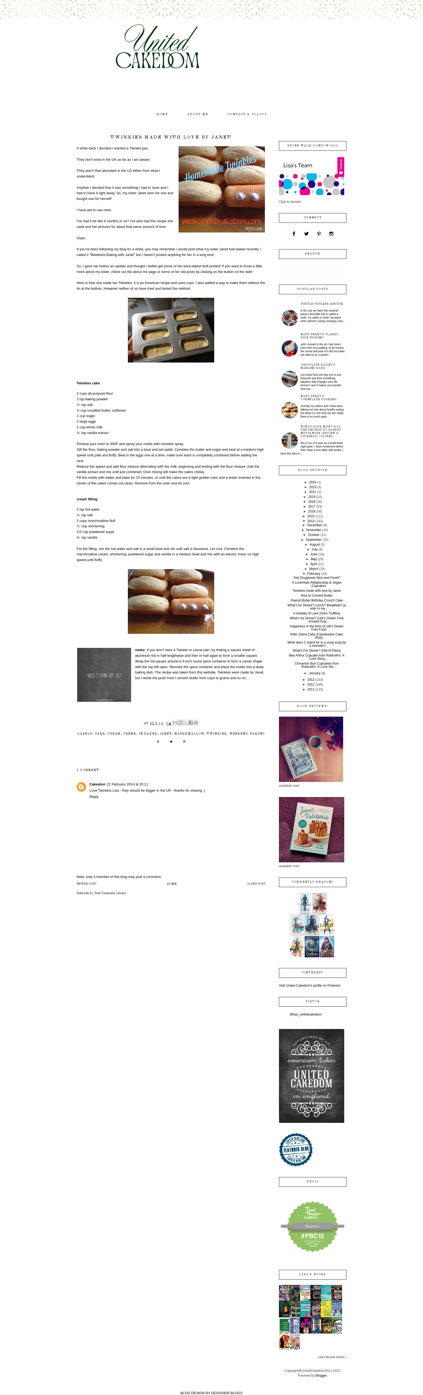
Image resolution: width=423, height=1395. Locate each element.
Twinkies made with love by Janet (317, 591)
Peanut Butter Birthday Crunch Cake (317, 600)
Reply (94, 797)
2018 (312, 502)
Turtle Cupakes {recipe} (322, 304)
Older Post (256, 884)
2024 (312, 482)
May (314, 559)
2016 (312, 511)
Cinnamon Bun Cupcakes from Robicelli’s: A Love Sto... (317, 665)
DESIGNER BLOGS (227, 1393)
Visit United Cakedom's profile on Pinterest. (310, 985)
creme (129, 734)
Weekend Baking (247, 734)
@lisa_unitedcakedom (306, 1014)
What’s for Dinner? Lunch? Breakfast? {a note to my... (317, 606)
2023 (312, 487)
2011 (311, 689)
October (314, 535)
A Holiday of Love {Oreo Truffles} (316, 613)
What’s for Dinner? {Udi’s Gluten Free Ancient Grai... (317, 619)
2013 (311, 680)
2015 (311, 516)
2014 (311, 521)
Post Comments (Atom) (110, 893)
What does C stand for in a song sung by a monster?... (317, 644)
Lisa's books (312, 1274)
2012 (311, 684)
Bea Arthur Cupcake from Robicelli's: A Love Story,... (316, 657)
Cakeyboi (97, 784)
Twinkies (217, 734)
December (314, 525)
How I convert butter (182, 678)
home (162, 114)
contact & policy (247, 114)
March (313, 569)
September (314, 540)
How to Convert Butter (317, 595)
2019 (312, 497)
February (313, 574)
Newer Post (87, 884)
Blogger (321, 1375)
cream (114, 734)
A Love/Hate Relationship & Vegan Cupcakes (316, 584)
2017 (312, 506)
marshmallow (189, 734)
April (314, 564)
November (313, 530)
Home (172, 884)
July (315, 549)
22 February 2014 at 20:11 (127, 784)
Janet (166, 734)
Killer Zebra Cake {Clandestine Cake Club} (317, 636)
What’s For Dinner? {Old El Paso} (317, 650)
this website (206, 672)
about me (198, 114)
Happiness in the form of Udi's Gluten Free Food (316, 627)
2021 (312, 492)
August (315, 544)
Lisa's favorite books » (332, 1357)
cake (100, 734)
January (314, 673)
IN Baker (148, 734)
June (313, 554)
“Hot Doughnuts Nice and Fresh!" (316, 578)
